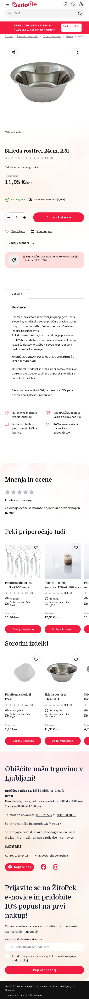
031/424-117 (52, 823)
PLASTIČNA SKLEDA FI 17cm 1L (18, 697)
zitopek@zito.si (59, 856)
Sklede (69, 36)
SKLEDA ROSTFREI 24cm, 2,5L (55, 697)
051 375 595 (44, 815)
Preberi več (45, 395)
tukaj (25, 961)
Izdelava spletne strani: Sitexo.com (23, 995)
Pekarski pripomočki (27, 36)
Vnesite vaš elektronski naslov (24, 940)
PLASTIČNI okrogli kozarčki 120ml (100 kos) (62, 585)
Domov (9, 36)
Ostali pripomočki (52, 36)
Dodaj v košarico (58, 217)
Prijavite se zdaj (44, 970)
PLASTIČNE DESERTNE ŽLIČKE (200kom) (18, 585)
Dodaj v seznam (23, 243)
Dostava (17, 294)
